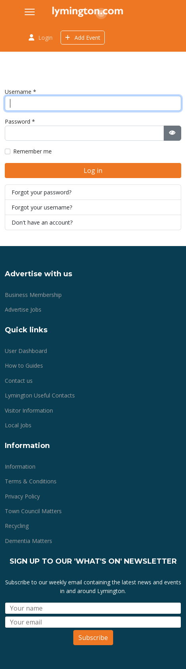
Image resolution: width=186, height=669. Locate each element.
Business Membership (33, 295)
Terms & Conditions (31, 481)
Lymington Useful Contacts (40, 395)
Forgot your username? (42, 207)
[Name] (93, 608)
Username (20, 91)
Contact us (19, 380)
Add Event (82, 37)
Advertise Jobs (23, 309)
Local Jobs (18, 425)
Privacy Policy (22, 496)
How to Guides (24, 365)
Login (45, 37)
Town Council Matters (33, 511)
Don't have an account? (42, 222)
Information (20, 466)
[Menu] (30, 12)
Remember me (32, 151)
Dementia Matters (28, 541)
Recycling (17, 525)
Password (20, 121)
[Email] (93, 622)
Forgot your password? (41, 192)
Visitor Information (29, 410)
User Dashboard (26, 351)
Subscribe (93, 637)
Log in (93, 170)
